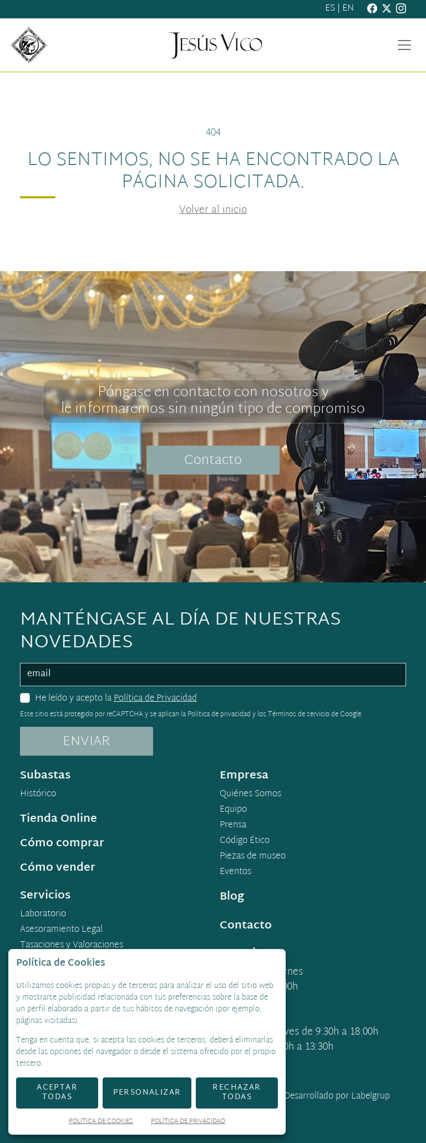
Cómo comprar (62, 843)
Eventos (235, 872)
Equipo (233, 810)
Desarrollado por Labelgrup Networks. (291, 1103)
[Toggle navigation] (404, 45)
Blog (232, 897)
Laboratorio (43, 914)
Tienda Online (58, 819)
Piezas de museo (253, 857)
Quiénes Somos (250, 794)
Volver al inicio (213, 210)
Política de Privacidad (155, 699)
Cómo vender (57, 868)
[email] (213, 674)
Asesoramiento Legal (61, 930)
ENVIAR (86, 742)
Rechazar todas (236, 1092)
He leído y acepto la (116, 699)
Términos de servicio (298, 714)
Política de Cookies (101, 1122)
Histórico (38, 794)
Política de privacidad (219, 714)
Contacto (213, 460)
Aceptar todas (57, 1092)
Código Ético (245, 841)
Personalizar (147, 1093)
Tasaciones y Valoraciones (71, 946)
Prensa (233, 825)
